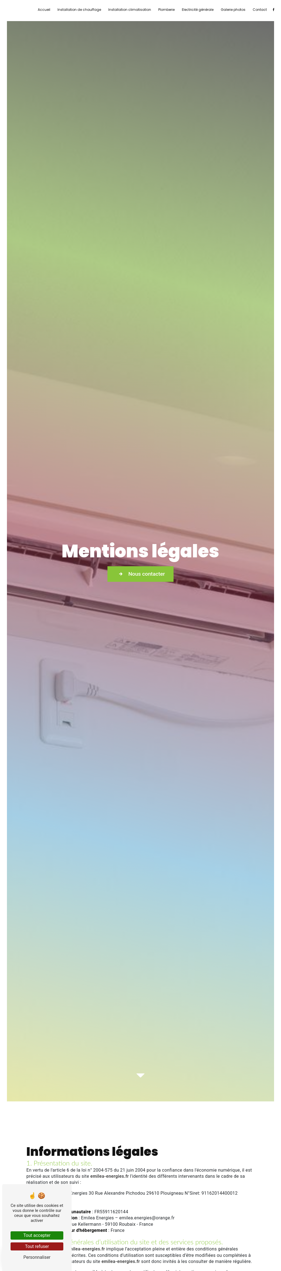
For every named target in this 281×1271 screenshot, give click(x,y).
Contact (260, 9)
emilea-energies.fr (109, 1176)
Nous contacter (140, 574)
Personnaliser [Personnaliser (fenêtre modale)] (37, 1257)
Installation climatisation (129, 9)
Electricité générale (198, 9)
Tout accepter (37, 1235)
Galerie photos (233, 9)
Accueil (44, 9)
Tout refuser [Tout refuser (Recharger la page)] (37, 1246)
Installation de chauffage (79, 9)
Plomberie (166, 9)
